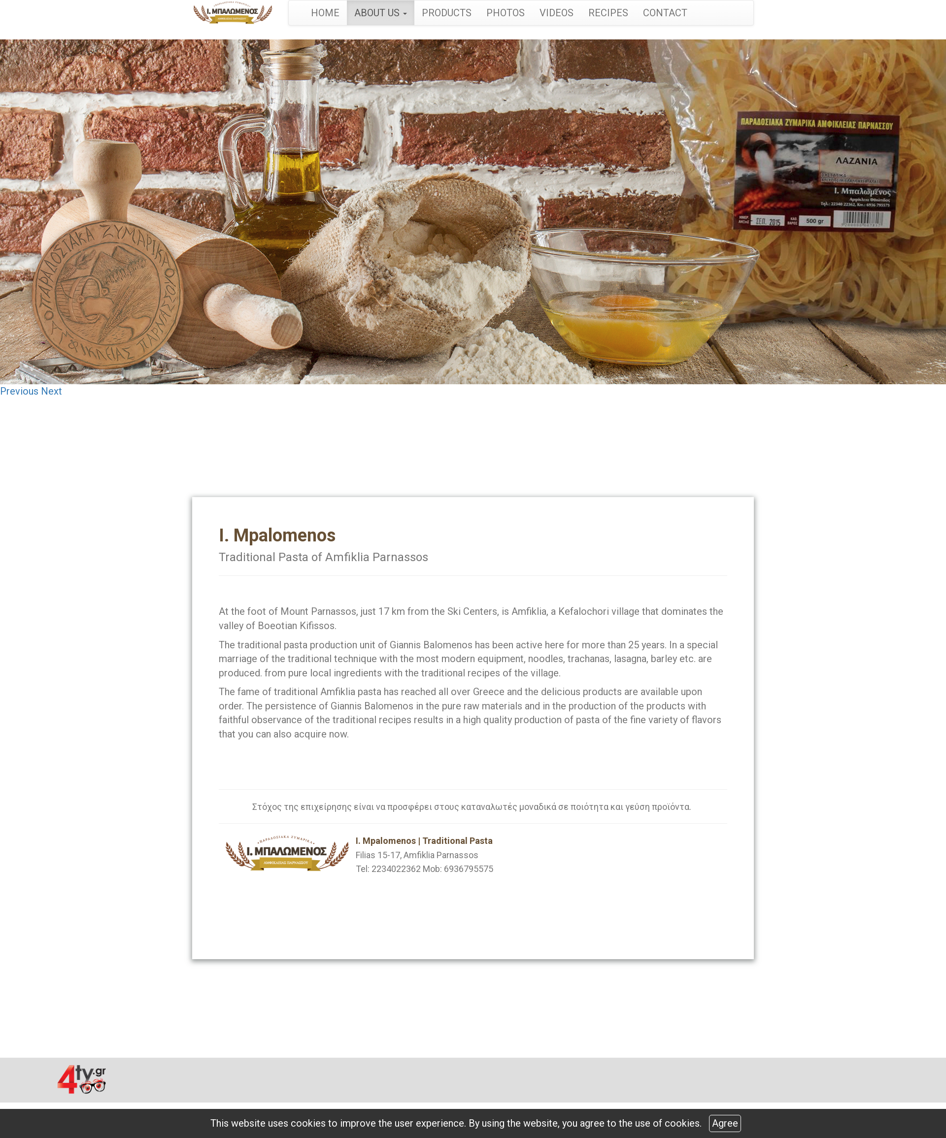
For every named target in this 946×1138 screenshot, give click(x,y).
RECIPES (608, 13)
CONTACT (665, 13)
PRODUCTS (447, 13)
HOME (325, 13)
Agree (725, 1123)
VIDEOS (557, 13)
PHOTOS (505, 13)
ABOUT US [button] (380, 13)
